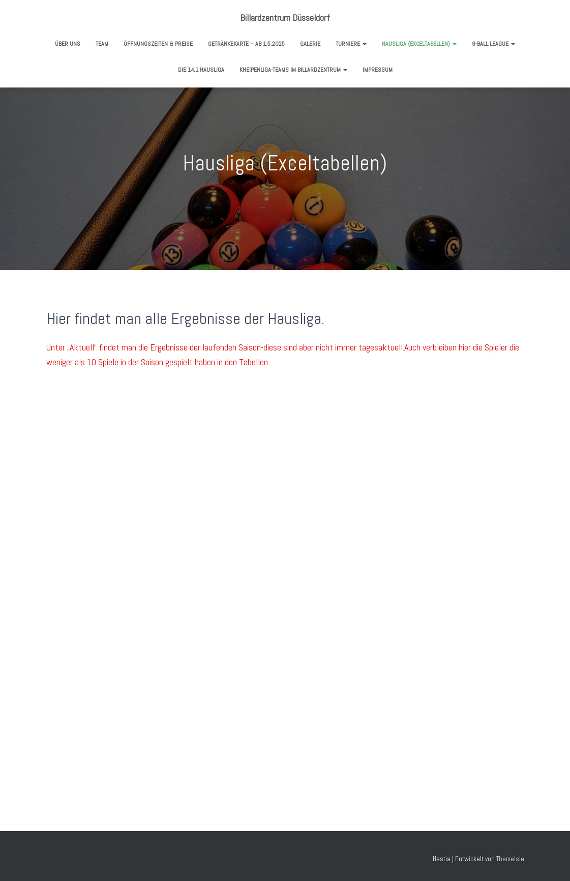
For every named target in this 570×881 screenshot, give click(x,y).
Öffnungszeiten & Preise (158, 44)
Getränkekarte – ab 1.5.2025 (246, 44)
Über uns (67, 44)
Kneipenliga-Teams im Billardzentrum (293, 70)
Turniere (351, 44)
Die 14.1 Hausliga (201, 70)
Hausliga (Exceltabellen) (419, 44)
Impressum (378, 70)
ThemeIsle (510, 859)
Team (102, 44)
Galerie (310, 44)
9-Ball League (493, 44)
